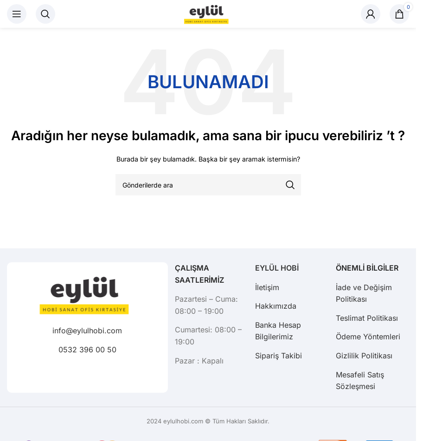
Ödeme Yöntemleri (368, 336)
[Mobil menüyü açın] (16, 14)
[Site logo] (208, 13)
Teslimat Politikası (367, 318)
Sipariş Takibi (278, 355)
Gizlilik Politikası (364, 355)
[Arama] (45, 14)
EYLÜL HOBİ (277, 267)
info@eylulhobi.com (87, 330)
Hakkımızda (275, 306)
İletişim (267, 287)
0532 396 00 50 (87, 349)
